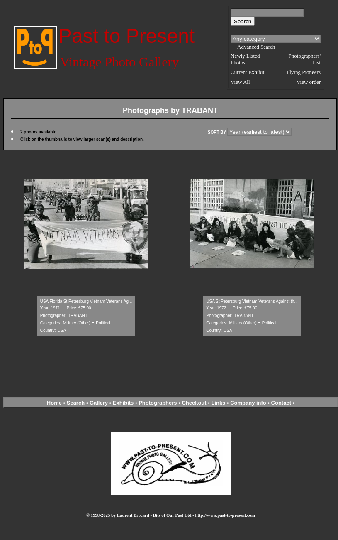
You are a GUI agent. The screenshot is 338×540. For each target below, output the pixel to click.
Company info (248, 403)
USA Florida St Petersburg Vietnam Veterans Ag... (86, 301)
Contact (281, 403)
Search (76, 403)
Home (54, 403)
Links (218, 403)
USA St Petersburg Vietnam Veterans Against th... (252, 301)
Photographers (158, 403)
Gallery (99, 403)
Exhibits (123, 403)
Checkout (194, 403)
